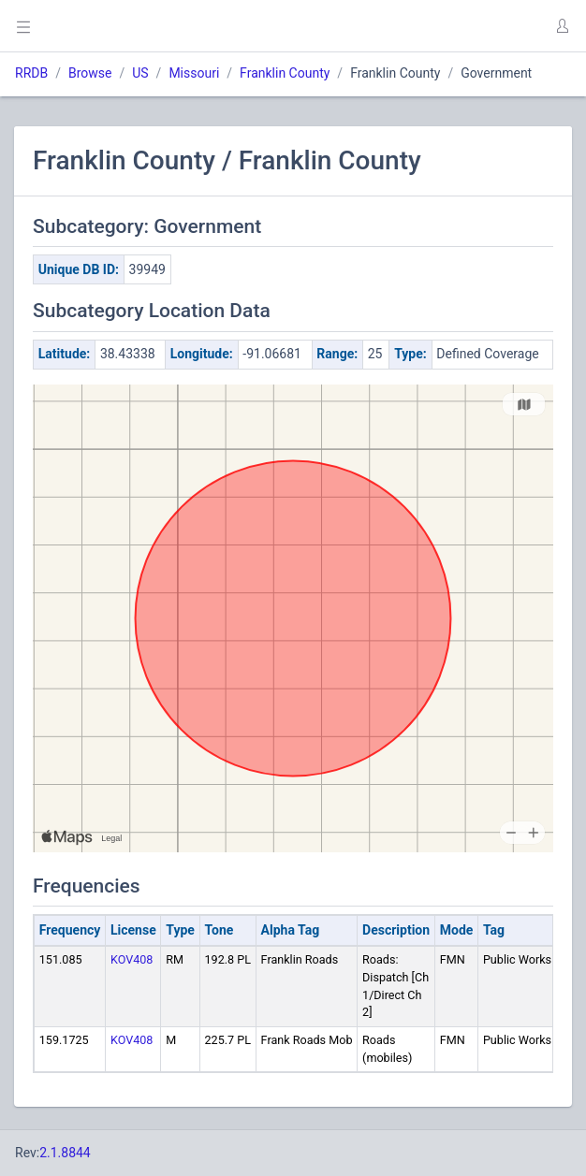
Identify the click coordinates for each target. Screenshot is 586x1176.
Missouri (193, 72)
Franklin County (285, 72)
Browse (89, 72)
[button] (561, 26)
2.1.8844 (65, 1152)
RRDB (31, 72)
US (140, 72)
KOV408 (132, 959)
